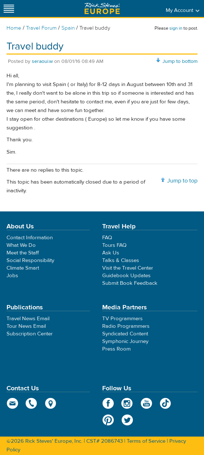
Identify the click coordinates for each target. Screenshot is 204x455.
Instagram (127, 403)
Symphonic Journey (125, 341)
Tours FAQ (114, 245)
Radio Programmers (125, 326)
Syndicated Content (125, 333)
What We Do (21, 245)
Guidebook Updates (126, 275)
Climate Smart (22, 268)
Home (13, 28)
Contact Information (29, 237)
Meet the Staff (22, 252)
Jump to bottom (180, 61)
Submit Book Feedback (129, 283)
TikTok (166, 403)
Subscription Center (29, 333)
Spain (68, 28)
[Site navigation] (9, 8)
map (51, 403)
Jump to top (182, 180)
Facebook (108, 403)
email (12, 403)
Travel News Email (27, 318)
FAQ (107, 237)
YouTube (146, 403)
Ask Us (110, 252)
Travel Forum (41, 28)
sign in (175, 28)
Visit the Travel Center (127, 268)
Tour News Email (26, 326)
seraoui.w (42, 61)
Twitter (127, 420)
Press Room (116, 348)
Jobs (12, 275)
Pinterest (108, 420)
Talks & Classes (120, 260)
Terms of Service (146, 441)
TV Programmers (122, 318)
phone (32, 403)
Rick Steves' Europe (102, 8)
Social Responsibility (30, 260)
